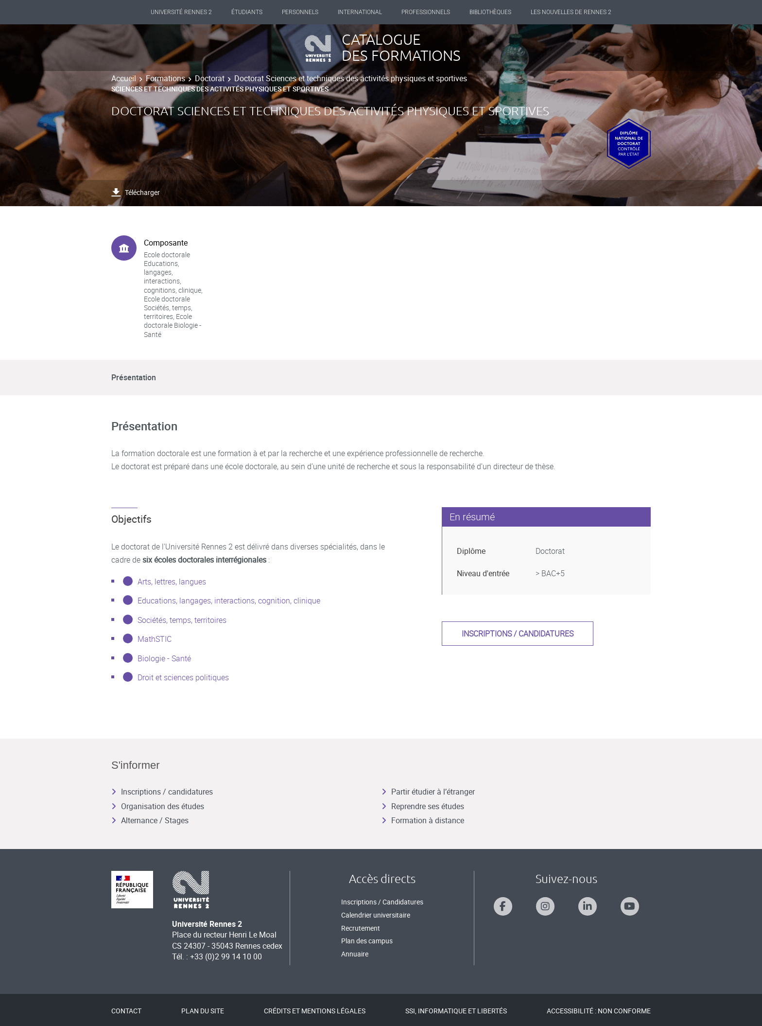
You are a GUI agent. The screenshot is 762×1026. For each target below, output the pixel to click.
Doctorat (210, 78)
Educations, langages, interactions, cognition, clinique (229, 600)
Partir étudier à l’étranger (428, 791)
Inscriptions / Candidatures (382, 901)
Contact (126, 1010)
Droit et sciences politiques (183, 677)
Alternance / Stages (150, 820)
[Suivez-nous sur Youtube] (630, 906)
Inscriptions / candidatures (517, 633)
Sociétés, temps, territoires (182, 620)
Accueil (123, 78)
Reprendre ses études (422, 806)
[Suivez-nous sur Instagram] (545, 906)
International (360, 12)
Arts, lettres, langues (172, 581)
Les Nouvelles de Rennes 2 (571, 12)
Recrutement (360, 928)
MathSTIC (155, 639)
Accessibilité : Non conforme (599, 1010)
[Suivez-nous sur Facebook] (503, 906)
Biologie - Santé (164, 658)
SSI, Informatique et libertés (456, 1010)
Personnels (300, 12)
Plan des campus (367, 940)
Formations (165, 78)
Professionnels (425, 12)
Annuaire (354, 953)
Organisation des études (157, 806)
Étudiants (246, 12)
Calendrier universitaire (375, 915)
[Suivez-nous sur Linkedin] (587, 906)
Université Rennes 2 (181, 12)
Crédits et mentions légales (314, 1010)
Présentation (133, 377)
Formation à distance (422, 820)
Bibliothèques (490, 12)
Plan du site (202, 1010)
